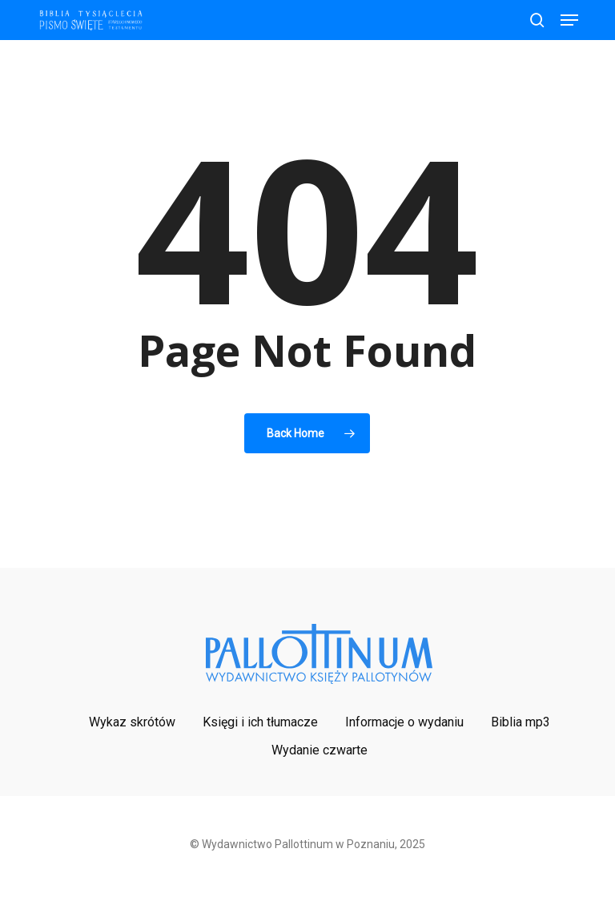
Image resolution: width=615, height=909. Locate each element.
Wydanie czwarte (319, 750)
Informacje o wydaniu (404, 722)
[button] (569, 20)
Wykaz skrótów (132, 722)
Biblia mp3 (520, 722)
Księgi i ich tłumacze (260, 722)
